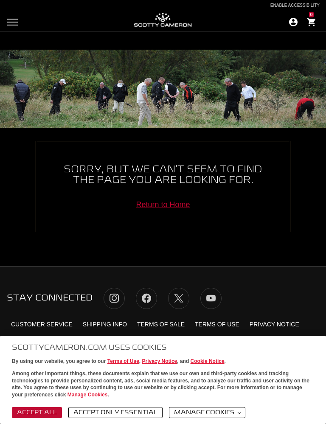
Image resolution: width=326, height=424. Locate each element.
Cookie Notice (208, 361)
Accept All (37, 413)
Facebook (146, 298)
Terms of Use (123, 361)
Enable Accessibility (295, 5)
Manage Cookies (87, 395)
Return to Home (163, 204)
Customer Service (42, 324)
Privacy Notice (159, 361)
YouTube (211, 298)
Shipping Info (105, 324)
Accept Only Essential (115, 413)
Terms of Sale (161, 324)
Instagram (114, 298)
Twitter (178, 298)
